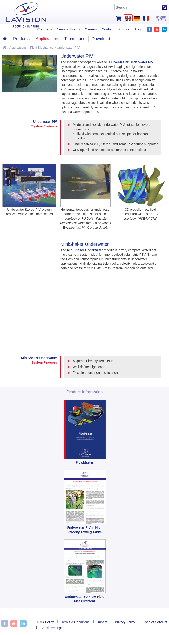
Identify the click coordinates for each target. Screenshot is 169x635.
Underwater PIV (67, 47)
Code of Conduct (155, 622)
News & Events (68, 29)
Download (101, 38)
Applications (17, 47)
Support (124, 29)
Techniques (74, 38)
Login (139, 29)
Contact (108, 29)
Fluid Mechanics (40, 47)
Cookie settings (51, 628)
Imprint (102, 622)
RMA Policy (45, 622)
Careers (91, 29)
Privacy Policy (125, 622)
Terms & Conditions (75, 622)
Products (21, 38)
